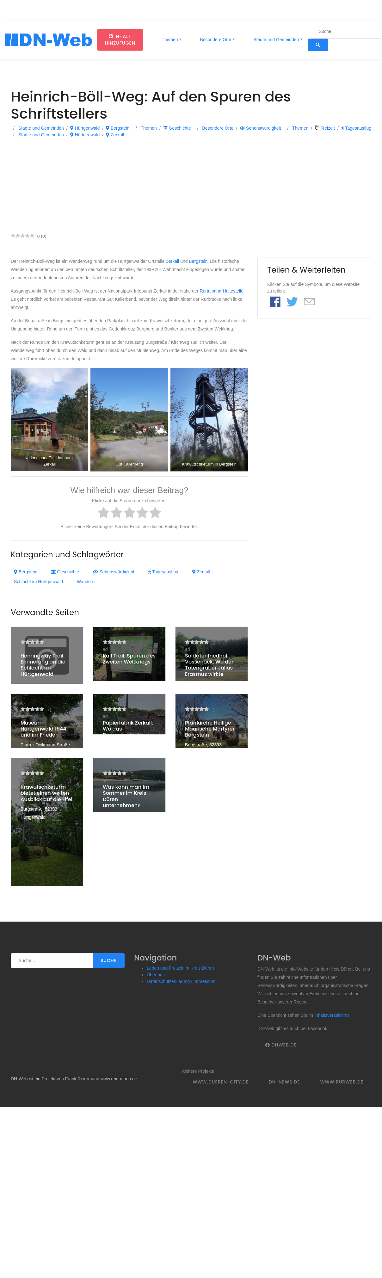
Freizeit (325, 128)
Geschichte (177, 128)
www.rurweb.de (341, 1082)
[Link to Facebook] (275, 302)
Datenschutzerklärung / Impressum (181, 981)
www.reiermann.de (119, 1078)
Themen (169, 39)
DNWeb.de (280, 1045)
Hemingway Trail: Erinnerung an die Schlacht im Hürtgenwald (43, 665)
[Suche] (346, 31)
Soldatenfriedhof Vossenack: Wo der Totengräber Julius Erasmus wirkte (209, 665)
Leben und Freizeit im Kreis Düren (180, 968)
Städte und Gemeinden (275, 39)
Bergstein (117, 128)
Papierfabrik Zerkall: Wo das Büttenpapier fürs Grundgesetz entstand (128, 735)
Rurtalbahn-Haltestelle (221, 290)
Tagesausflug (356, 128)
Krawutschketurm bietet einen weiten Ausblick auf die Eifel (46, 793)
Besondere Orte (215, 39)
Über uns (156, 974)
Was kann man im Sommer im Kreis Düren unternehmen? (126, 796)
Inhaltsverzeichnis (331, 1015)
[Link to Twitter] (292, 302)
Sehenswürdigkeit (260, 128)
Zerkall (115, 134)
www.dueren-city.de (221, 1082)
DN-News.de (284, 1082)
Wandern (86, 581)
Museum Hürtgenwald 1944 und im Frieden (43, 728)
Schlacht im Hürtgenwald (38, 581)
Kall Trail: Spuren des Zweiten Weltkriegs (129, 658)
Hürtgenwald (85, 128)
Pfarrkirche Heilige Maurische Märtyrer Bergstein (210, 728)
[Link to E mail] (309, 302)
